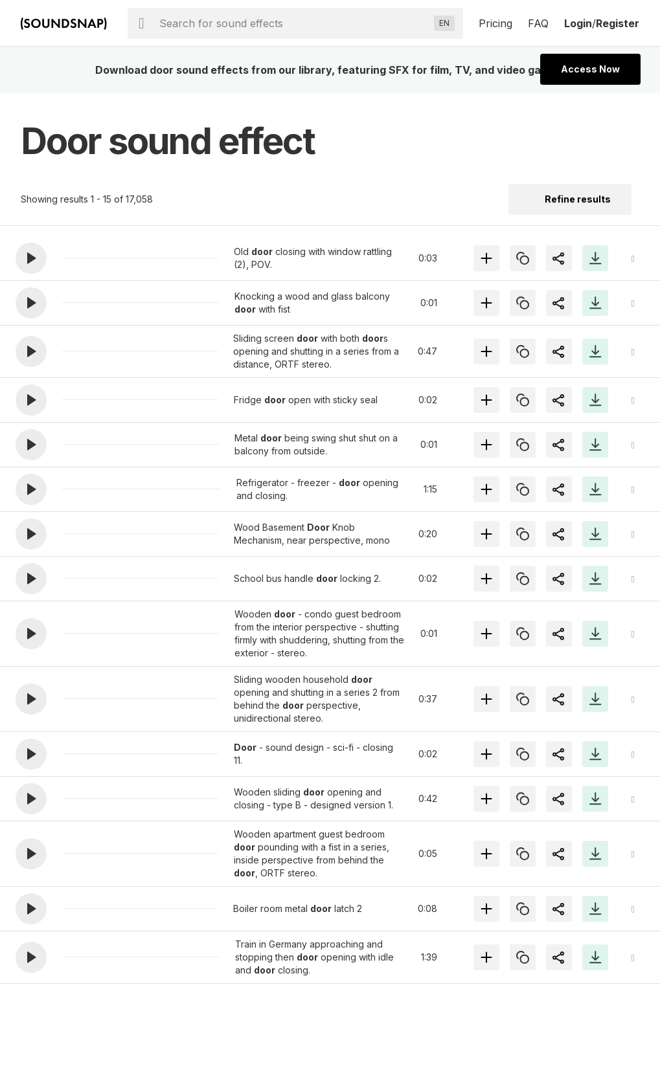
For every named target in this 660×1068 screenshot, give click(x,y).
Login (578, 23)
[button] (31, 258)
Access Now (590, 68)
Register (617, 23)
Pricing (495, 23)
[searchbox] (294, 23)
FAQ (538, 23)
